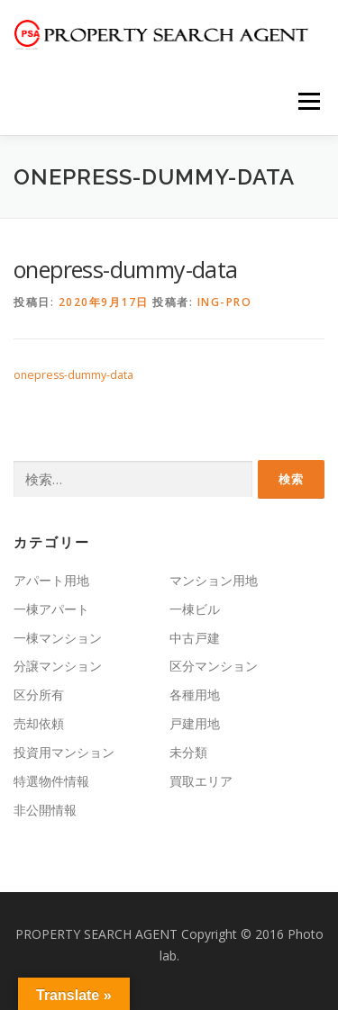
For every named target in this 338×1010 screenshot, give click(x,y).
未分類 (188, 752)
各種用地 (194, 694)
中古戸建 (194, 637)
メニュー (308, 101)
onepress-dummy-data (73, 375)
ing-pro (224, 302)
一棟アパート (51, 609)
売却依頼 (39, 723)
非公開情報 (45, 809)
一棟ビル (194, 609)
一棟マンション (58, 637)
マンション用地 (213, 580)
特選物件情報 (51, 780)
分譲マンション (58, 665)
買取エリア (201, 780)
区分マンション (213, 665)
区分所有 (39, 694)
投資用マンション (64, 752)
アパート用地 (51, 580)
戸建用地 (194, 723)
